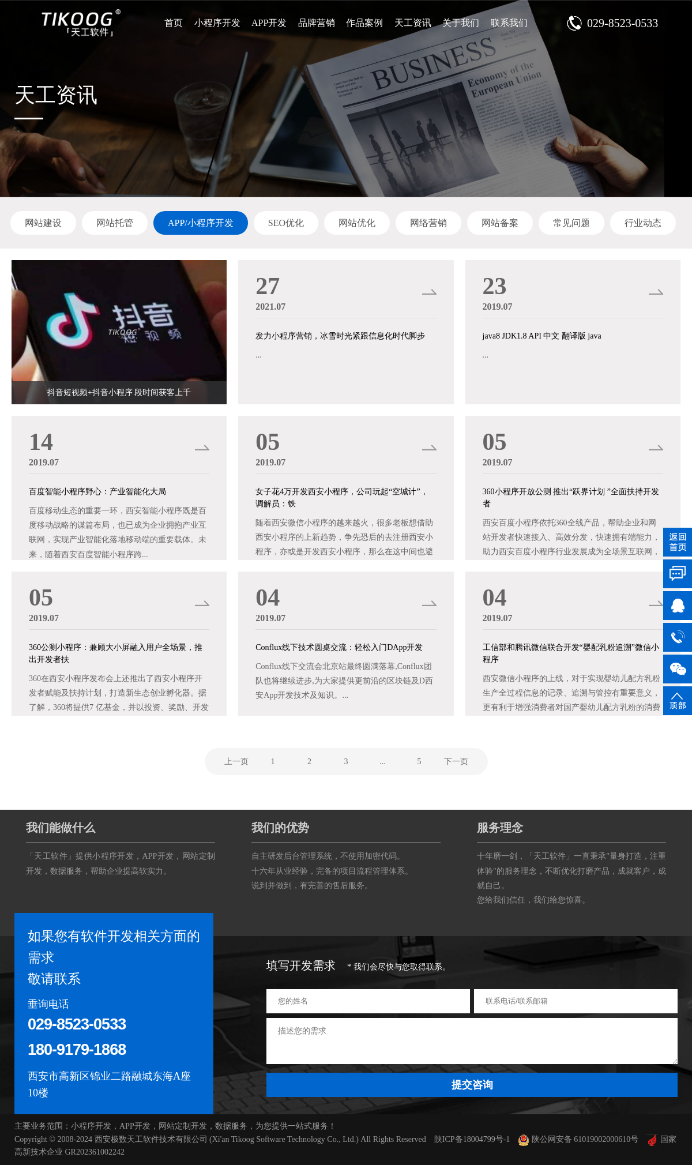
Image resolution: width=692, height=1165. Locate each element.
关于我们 (460, 23)
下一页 (456, 761)
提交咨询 (472, 1085)
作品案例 (364, 23)
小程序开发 (217, 23)
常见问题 (571, 223)
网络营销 (428, 223)
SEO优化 (286, 223)
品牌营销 (316, 23)
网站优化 (357, 223)
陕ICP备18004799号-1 (472, 1139)
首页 (173, 23)
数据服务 (66, 871)
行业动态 (643, 223)
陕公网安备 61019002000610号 (578, 1139)
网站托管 (114, 223)
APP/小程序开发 (201, 223)
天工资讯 (412, 23)
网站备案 (500, 223)
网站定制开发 (183, 1126)
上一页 (236, 761)
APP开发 (269, 23)
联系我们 (509, 23)
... (382, 761)
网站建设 (43, 223)
